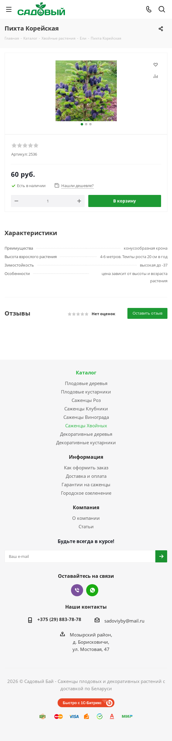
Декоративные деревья (86, 434)
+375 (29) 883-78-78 (59, 619)
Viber (77, 590)
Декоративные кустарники (86, 442)
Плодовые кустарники (86, 392)
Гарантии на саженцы (86, 484)
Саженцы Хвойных (86, 425)
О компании (86, 518)
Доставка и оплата (86, 476)
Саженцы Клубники (86, 409)
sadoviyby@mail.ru (124, 621)
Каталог (86, 372)
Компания (86, 507)
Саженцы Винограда (86, 417)
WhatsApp (92, 590)
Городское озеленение (86, 493)
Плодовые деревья (86, 383)
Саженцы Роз (86, 400)
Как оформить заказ (86, 467)
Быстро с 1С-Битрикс (82, 703)
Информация (86, 457)
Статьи (86, 526)
